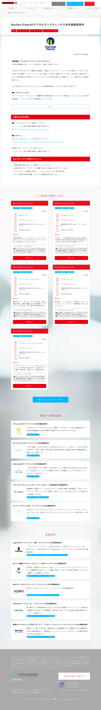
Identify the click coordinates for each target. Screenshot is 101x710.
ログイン (58, 3)
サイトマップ (28, 689)
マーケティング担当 (50, 31)
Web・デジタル (23, 31)
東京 (13, 31)
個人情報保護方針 (36, 692)
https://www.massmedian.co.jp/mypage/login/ (31, 129)
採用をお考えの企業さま (89, 8)
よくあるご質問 (71, 8)
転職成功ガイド (55, 8)
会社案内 (13, 689)
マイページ (16, 126)
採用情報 (20, 689)
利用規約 (36, 689)
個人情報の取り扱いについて (20, 692)
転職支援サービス (25, 138)
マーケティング (36, 31)
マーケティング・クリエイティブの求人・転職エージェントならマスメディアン (51, 699)
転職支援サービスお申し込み (75, 3)
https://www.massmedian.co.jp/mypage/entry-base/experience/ (38, 141)
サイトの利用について (46, 689)
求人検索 (90, 3)
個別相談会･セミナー (38, 8)
